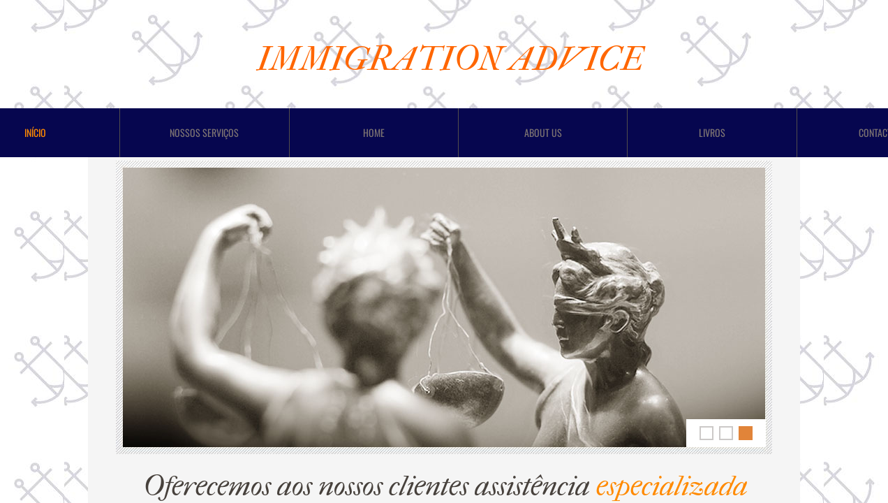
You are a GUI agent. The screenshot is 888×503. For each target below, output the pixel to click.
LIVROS (712, 132)
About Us (543, 132)
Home (374, 132)
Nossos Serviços (204, 132)
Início (35, 132)
